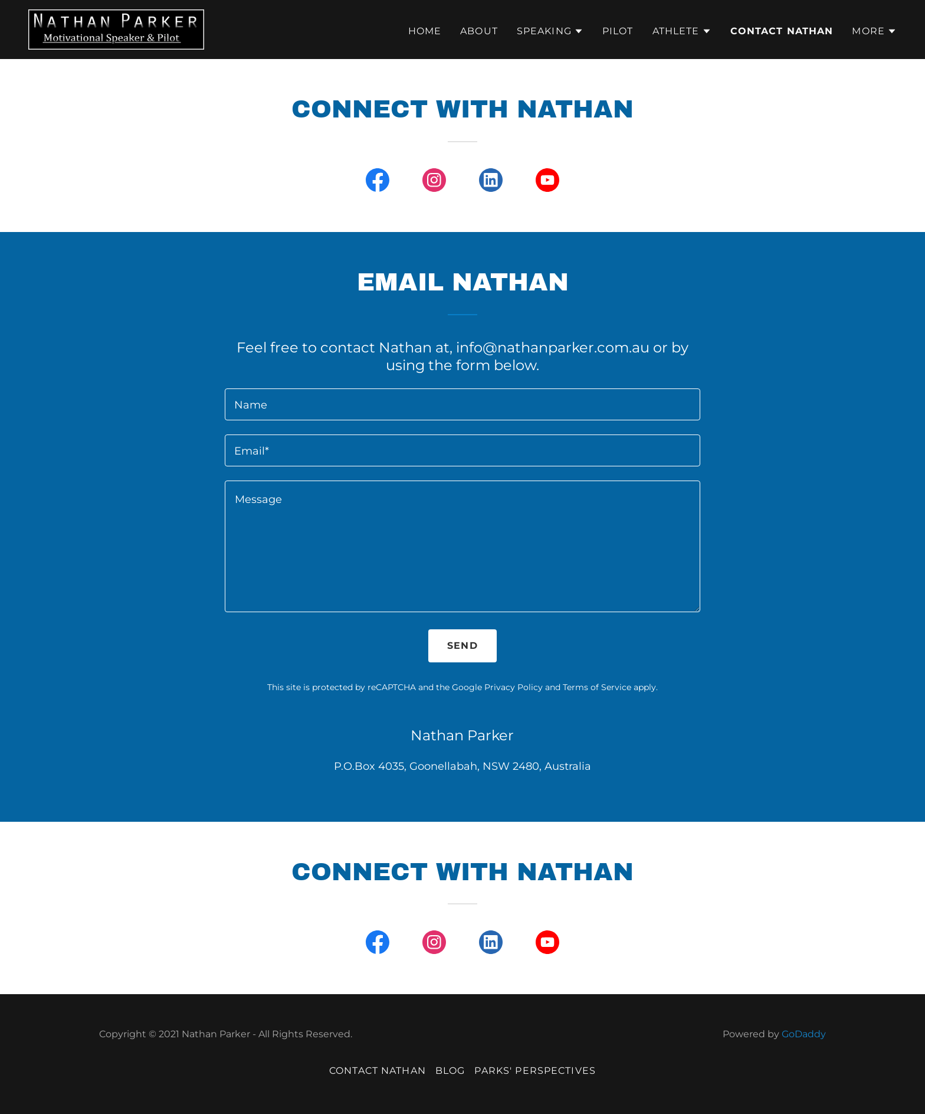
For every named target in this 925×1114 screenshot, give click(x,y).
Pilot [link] (618, 31)
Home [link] (425, 31)
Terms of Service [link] (597, 687)
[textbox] (462, 404)
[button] (550, 31)
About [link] (479, 31)
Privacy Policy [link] (513, 687)
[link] (116, 28)
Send (462, 645)
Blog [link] (450, 1070)
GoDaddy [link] (804, 1034)
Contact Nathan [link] (782, 31)
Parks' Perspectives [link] (535, 1070)
